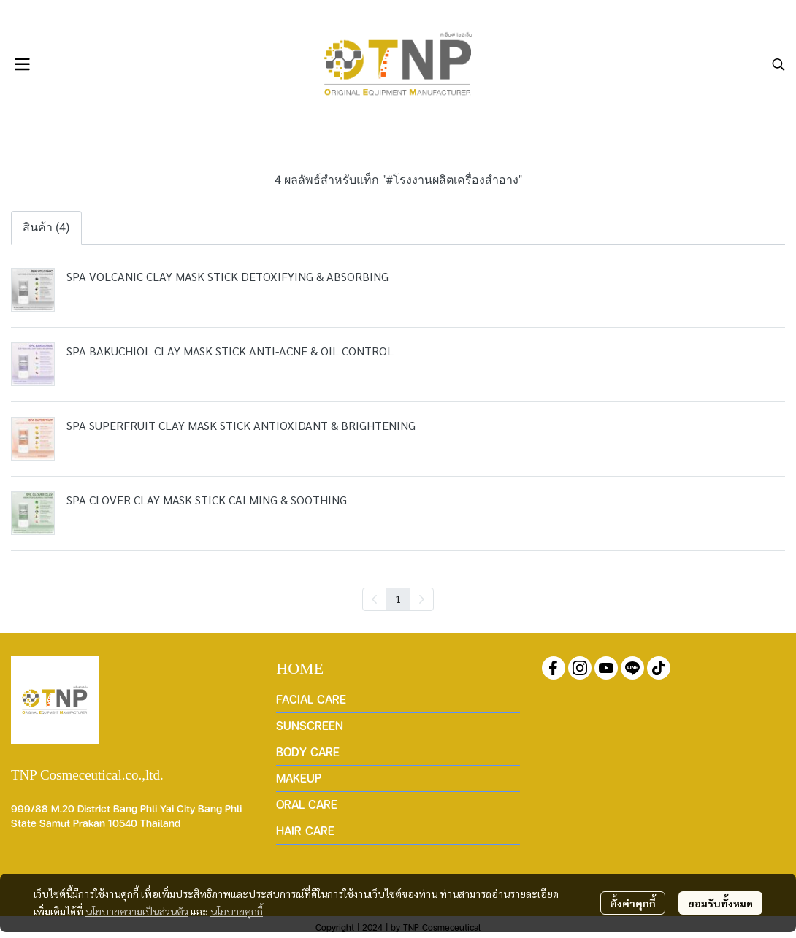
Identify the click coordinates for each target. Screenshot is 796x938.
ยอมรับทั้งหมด (720, 903)
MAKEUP (298, 777)
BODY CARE (308, 751)
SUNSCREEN (309, 725)
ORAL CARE (306, 804)
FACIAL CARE (311, 699)
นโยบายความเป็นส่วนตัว (136, 911)
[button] (778, 64)
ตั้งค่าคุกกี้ (633, 903)
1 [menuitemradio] (398, 598)
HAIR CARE (305, 830)
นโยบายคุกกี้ (236, 911)
